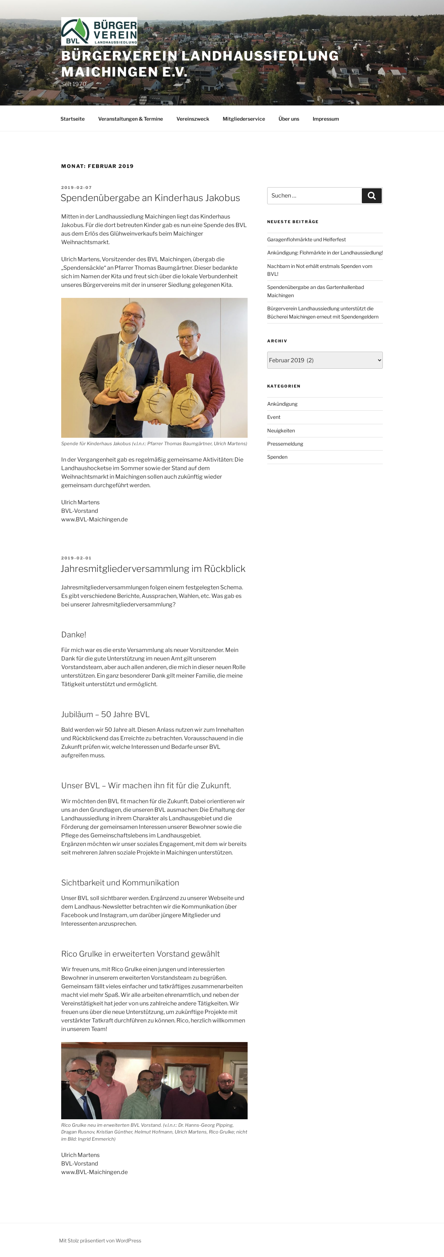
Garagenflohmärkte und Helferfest (306, 239)
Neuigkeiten (281, 430)
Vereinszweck (192, 119)
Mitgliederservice (244, 119)
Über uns (289, 119)
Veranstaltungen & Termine (130, 119)
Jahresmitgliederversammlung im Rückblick (152, 568)
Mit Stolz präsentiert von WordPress (100, 1240)
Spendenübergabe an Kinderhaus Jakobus (150, 197)
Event (273, 417)
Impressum (326, 119)
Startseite (72, 119)
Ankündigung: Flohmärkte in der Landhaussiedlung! (325, 252)
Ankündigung (282, 404)
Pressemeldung (285, 444)
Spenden (277, 457)
